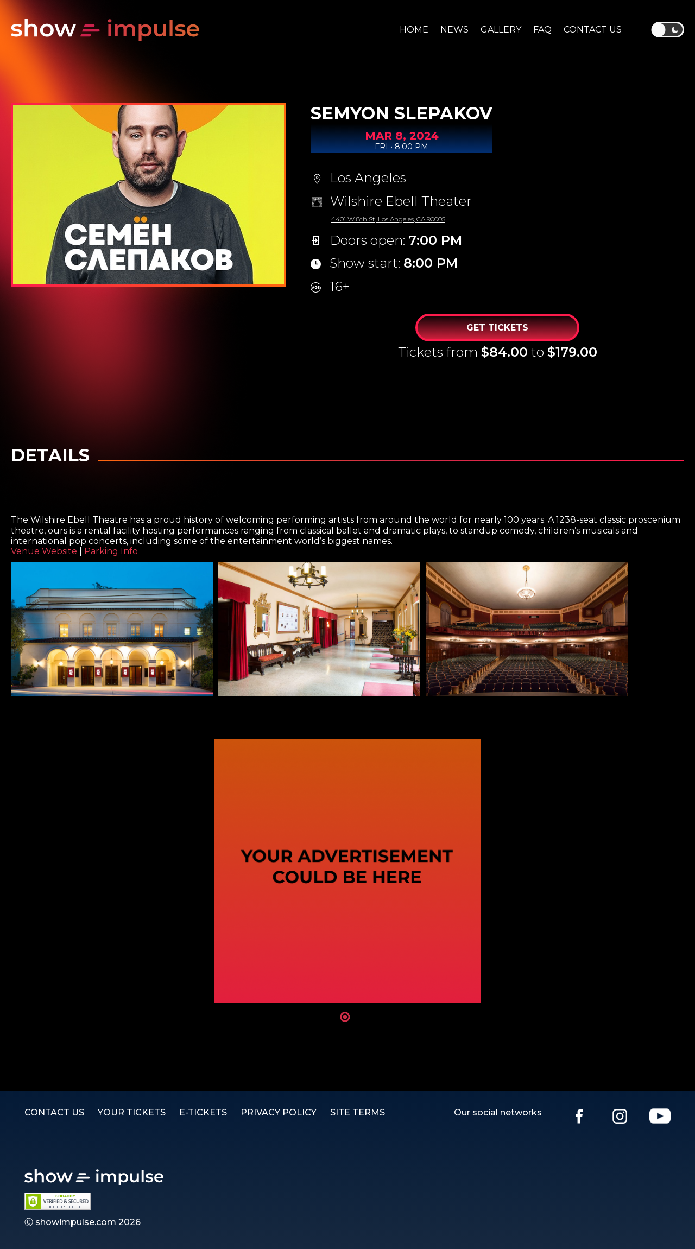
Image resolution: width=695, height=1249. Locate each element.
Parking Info (111, 551)
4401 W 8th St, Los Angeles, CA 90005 (388, 219)
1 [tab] (345, 1017)
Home (414, 29)
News (454, 29)
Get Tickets (497, 327)
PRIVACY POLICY (279, 1112)
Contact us (593, 29)
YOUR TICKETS (132, 1112)
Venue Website (44, 551)
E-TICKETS (203, 1112)
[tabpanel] (347, 871)
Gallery (501, 29)
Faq (542, 29)
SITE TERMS (357, 1112)
